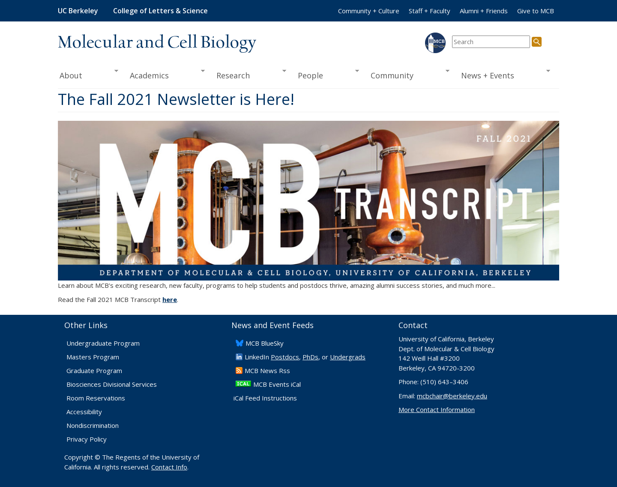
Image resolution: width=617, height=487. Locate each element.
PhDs (310, 357)
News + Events (502, 75)
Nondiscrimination (92, 425)
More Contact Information (436, 409)
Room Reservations (95, 398)
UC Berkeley (78, 10)
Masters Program (92, 357)
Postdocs (285, 357)
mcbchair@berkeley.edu (452, 395)
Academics (164, 75)
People (325, 75)
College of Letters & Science (160, 10)
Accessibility (84, 411)
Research (248, 75)
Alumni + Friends (484, 10)
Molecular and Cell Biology (157, 43)
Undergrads (347, 357)
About (88, 75)
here (169, 299)
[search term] (491, 42)
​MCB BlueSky (265, 343)
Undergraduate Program (103, 343)
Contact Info (169, 467)
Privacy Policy (86, 439)
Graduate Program (94, 370)
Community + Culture (368, 10)
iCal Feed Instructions (265, 398)
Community (407, 75)
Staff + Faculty (429, 10)
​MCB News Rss (267, 370)
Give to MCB (535, 10)
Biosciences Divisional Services (111, 384)
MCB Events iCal (277, 384)
